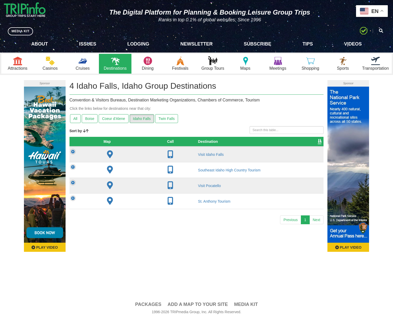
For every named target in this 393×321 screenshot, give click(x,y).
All (75, 120)
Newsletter (196, 44)
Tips (307, 44)
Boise (89, 120)
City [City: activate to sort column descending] (171, 143)
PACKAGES (148, 305)
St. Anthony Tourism (116, 203)
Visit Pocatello (111, 187)
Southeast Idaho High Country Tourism (131, 171)
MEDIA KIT (21, 31)
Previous (290, 221)
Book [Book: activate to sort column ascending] (289, 143)
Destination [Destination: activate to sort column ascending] (110, 143)
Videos (353, 44)
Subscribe (257, 44)
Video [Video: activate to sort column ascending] (270, 143)
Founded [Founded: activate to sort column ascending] (208, 143)
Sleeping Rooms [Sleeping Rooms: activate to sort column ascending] (240, 143)
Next (316, 221)
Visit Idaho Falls (113, 156)
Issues (87, 44)
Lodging (138, 44)
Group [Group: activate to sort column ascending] (309, 143)
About (39, 44)
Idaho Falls (142, 120)
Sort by (79, 132)
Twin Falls (167, 120)
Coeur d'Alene (113, 120)
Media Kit (246, 305)
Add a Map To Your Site (198, 305)
